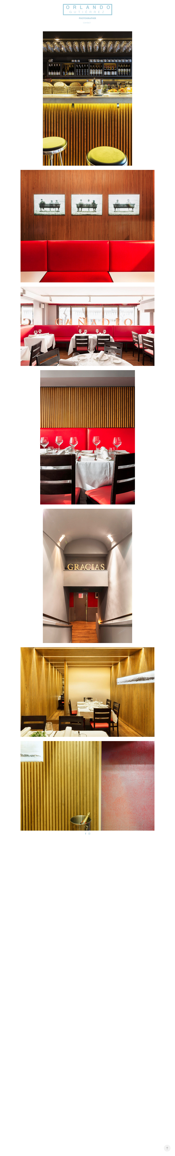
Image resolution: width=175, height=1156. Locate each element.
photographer (87, 18)
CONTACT (87, 23)
